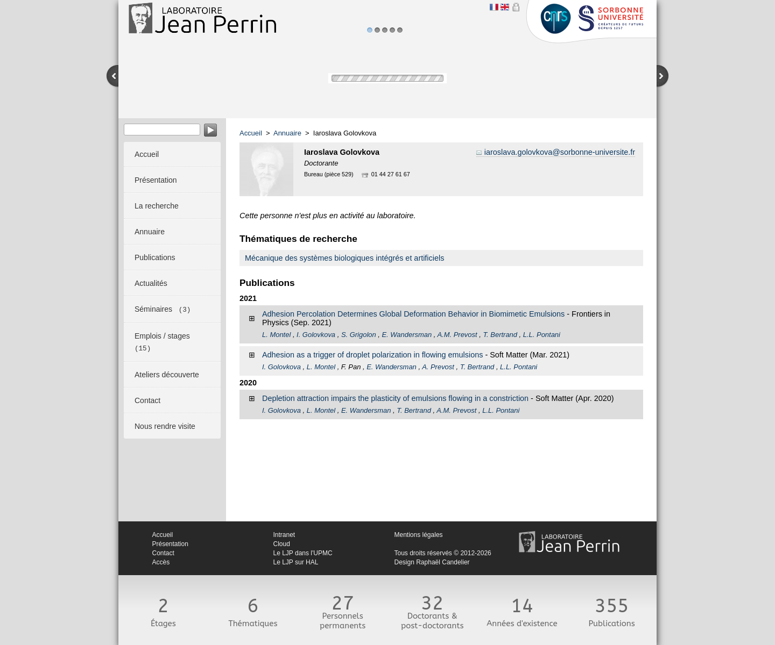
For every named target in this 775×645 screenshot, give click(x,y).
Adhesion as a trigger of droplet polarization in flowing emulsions (372, 354)
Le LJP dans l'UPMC (303, 553)
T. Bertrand (500, 335)
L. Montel (276, 335)
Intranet (284, 535)
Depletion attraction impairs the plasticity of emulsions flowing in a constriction (395, 398)
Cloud (281, 544)
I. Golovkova (316, 335)
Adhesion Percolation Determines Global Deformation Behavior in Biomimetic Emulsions (413, 314)
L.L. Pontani (541, 335)
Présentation (170, 544)
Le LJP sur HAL (296, 562)
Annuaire (287, 133)
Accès (161, 562)
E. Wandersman (407, 335)
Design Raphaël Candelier (432, 562)
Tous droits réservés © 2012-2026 (442, 553)
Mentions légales (418, 535)
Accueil (250, 133)
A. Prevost (438, 367)
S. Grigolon (358, 335)
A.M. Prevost (457, 335)
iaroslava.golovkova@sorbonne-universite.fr (559, 152)
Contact (163, 553)
